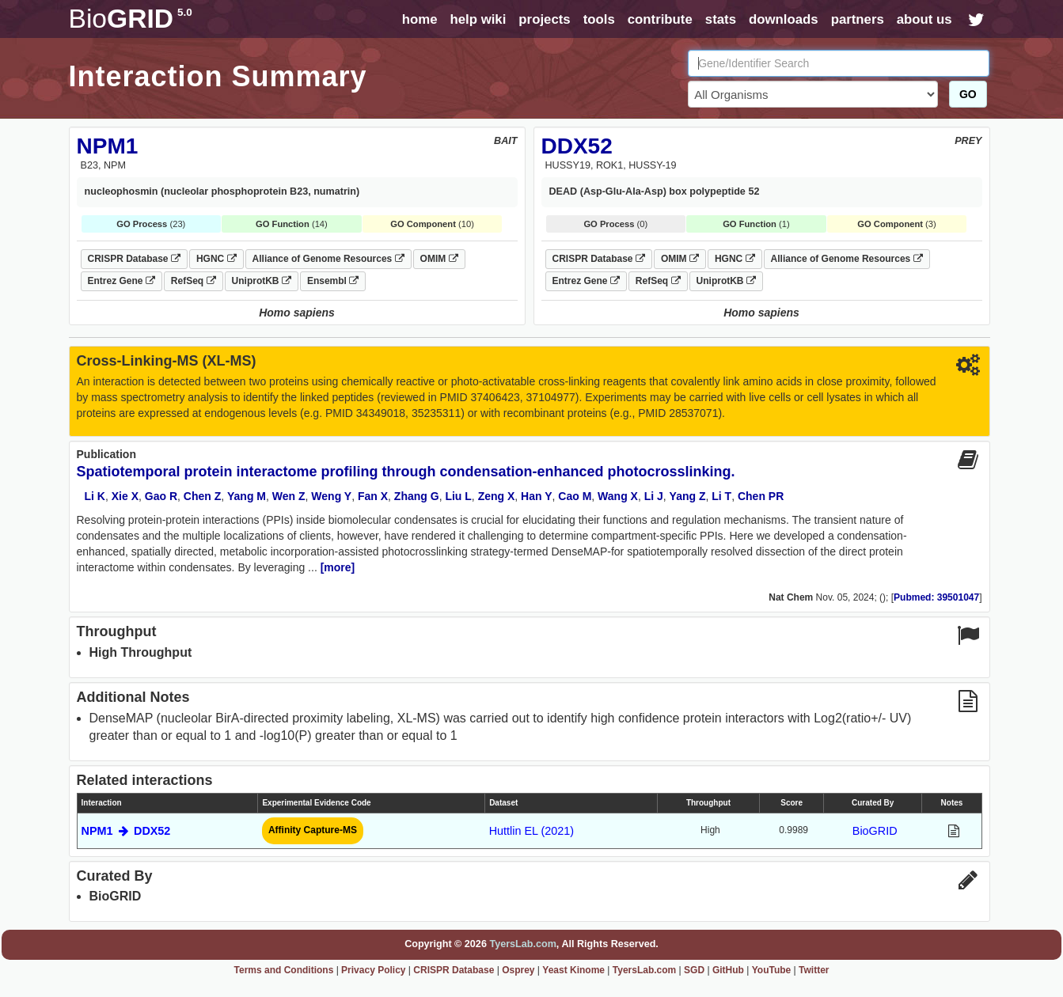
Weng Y (331, 496)
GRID (130, 18)
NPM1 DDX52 (126, 831)
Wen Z (289, 496)
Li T (721, 496)
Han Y (536, 496)
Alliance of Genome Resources (328, 258)
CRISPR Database (134, 258)
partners (857, 19)
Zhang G (416, 496)
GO (968, 94)
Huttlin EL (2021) (531, 831)
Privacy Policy (373, 970)
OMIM (439, 258)
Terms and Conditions (284, 970)
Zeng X (496, 496)
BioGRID (875, 831)
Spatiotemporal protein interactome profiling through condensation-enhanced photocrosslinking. (406, 472)
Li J (653, 496)
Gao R (161, 496)
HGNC (216, 258)
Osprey (518, 970)
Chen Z (202, 496)
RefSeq (193, 280)
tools (599, 19)
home (420, 19)
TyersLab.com (522, 944)
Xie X (125, 496)
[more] (338, 567)
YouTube (772, 970)
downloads (783, 19)
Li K (95, 496)
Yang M (246, 496)
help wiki (478, 19)
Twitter (814, 970)
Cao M (574, 496)
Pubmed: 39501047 (936, 597)
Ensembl (333, 280)
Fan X (373, 496)
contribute (660, 19)
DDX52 (577, 146)
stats (720, 19)
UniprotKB (261, 280)
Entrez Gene (121, 280)
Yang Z (688, 496)
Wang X (618, 496)
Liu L (458, 496)
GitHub (728, 970)
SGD (694, 970)
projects (544, 19)
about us (924, 19)
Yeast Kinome (573, 970)
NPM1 (108, 146)
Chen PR (761, 496)
